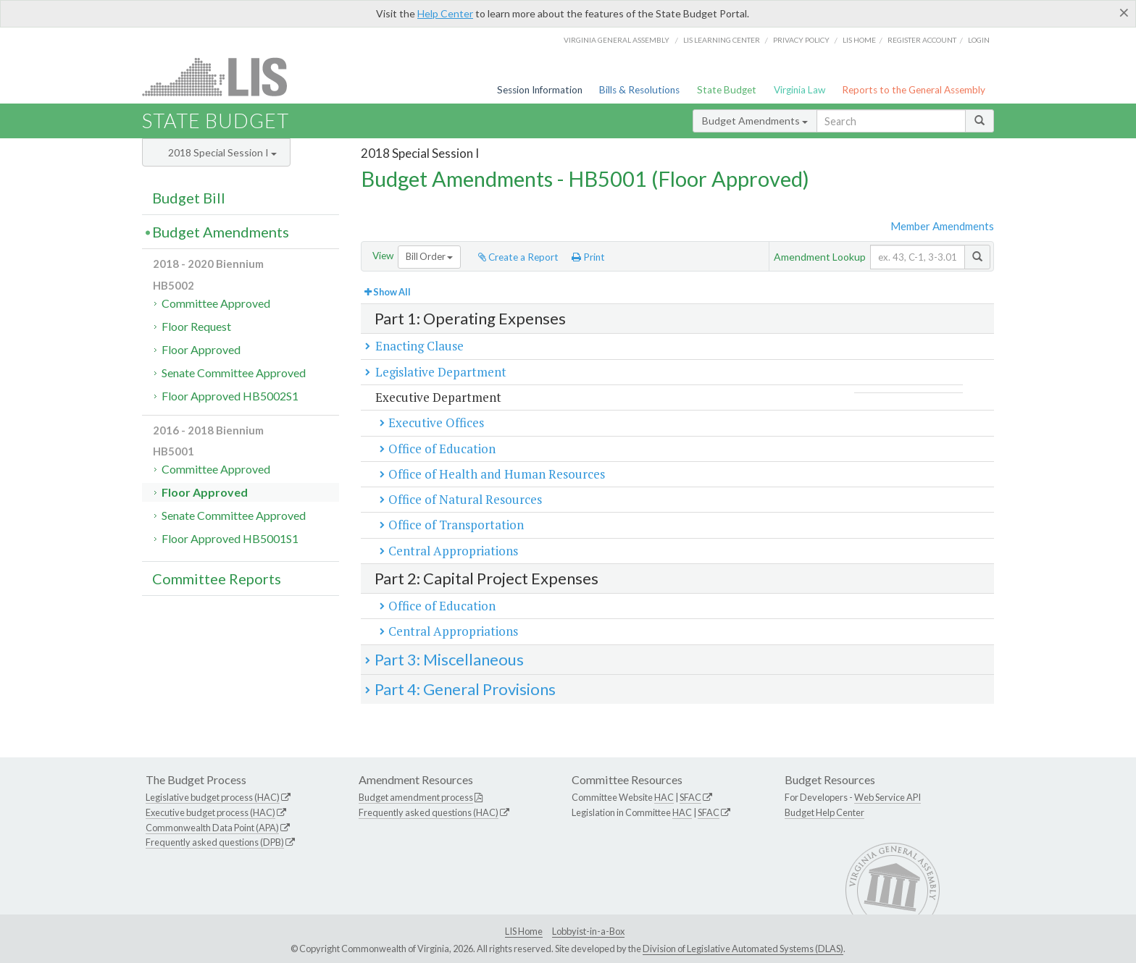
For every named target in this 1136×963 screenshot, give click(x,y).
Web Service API (887, 797)
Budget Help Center (824, 812)
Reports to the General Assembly (913, 90)
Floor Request (196, 326)
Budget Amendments (755, 120)
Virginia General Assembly (616, 39)
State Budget (726, 90)
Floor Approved (201, 349)
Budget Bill (188, 197)
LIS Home (524, 931)
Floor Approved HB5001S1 (230, 538)
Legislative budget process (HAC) (213, 797)
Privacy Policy (801, 39)
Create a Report (518, 257)
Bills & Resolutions (639, 90)
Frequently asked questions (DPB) (215, 842)
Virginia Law (799, 90)
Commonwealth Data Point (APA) (212, 827)
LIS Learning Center (721, 39)
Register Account (922, 39)
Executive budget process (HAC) (210, 812)
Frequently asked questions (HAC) (428, 812)
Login (979, 39)
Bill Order (429, 256)
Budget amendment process (416, 797)
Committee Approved (216, 303)
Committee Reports (216, 578)
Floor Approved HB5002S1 (230, 396)
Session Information (539, 90)
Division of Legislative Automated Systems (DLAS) (743, 948)
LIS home (859, 39)
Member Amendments (942, 225)
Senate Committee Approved (234, 372)
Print (588, 257)
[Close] (1124, 12)
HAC (664, 797)
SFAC (690, 797)
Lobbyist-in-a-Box (588, 931)
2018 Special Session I (222, 152)
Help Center (445, 13)
